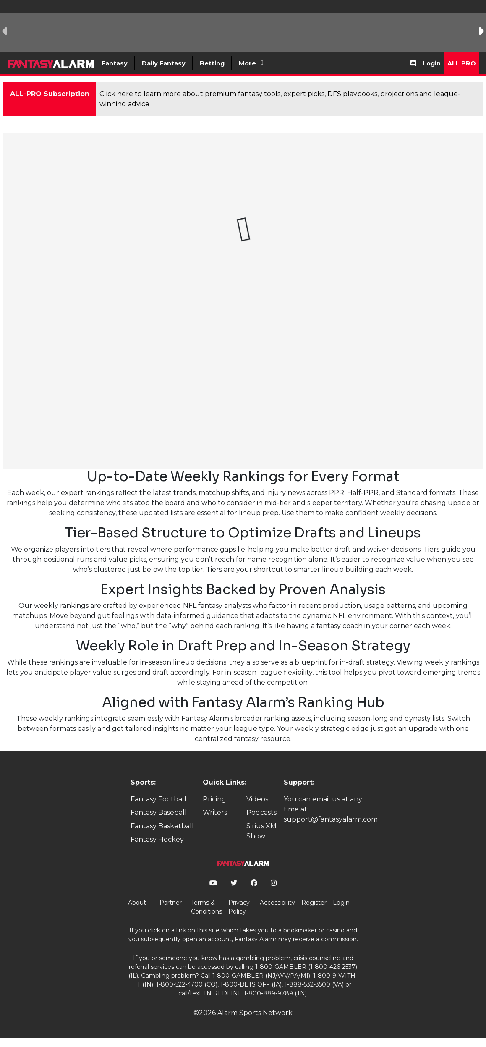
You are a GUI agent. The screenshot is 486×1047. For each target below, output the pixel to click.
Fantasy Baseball (159, 813)
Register (314, 902)
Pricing (214, 799)
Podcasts (261, 813)
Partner (170, 902)
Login (432, 63)
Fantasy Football (158, 799)
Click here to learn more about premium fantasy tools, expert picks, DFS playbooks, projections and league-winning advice (279, 99)
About (137, 902)
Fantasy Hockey (157, 839)
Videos (257, 799)
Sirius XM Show (261, 831)
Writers (215, 813)
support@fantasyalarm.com (331, 819)
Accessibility (277, 902)
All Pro (461, 63)
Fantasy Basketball (162, 826)
